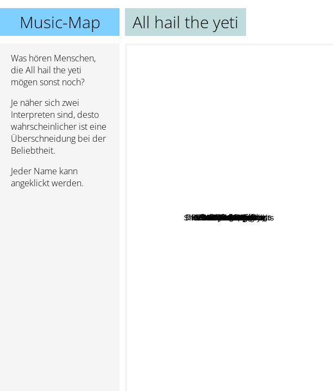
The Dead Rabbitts (261, 206)
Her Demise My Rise (202, 303)
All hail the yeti (229, 217)
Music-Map (60, 22)
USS (271, 292)
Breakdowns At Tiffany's (209, 144)
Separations (243, 240)
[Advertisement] (59, 254)
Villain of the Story (195, 226)
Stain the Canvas (281, 135)
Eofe (168, 176)
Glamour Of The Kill (228, 195)
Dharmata (260, 253)
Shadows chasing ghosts (235, 227)
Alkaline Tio (172, 274)
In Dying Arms (194, 173)
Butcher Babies (247, 376)
